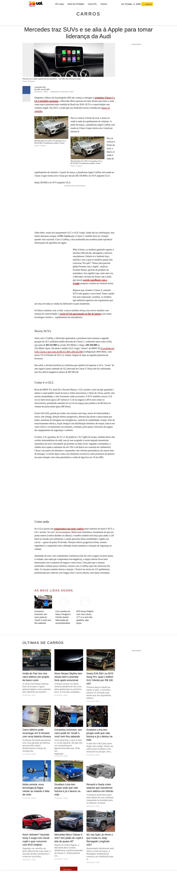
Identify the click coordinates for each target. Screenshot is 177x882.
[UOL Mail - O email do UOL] (128, 4)
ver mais (68, 869)
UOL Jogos (59, 4)
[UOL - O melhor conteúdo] (36, 4)
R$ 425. (75, 351)
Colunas (103, 4)
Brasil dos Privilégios (76, 4)
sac (122, 4)
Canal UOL (92, 4)
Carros (88, 13)
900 (81, 351)
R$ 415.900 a (65, 351)
